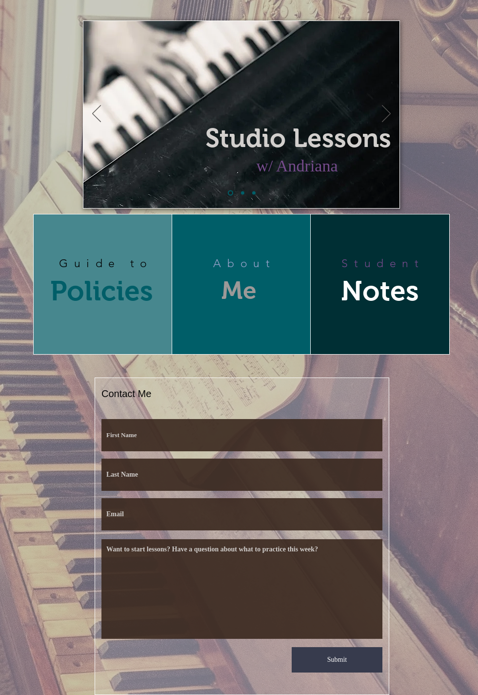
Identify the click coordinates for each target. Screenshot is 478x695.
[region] (103, 284)
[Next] (386, 114)
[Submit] (337, 660)
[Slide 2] (242, 193)
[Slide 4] (254, 193)
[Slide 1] (230, 193)
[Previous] (96, 114)
